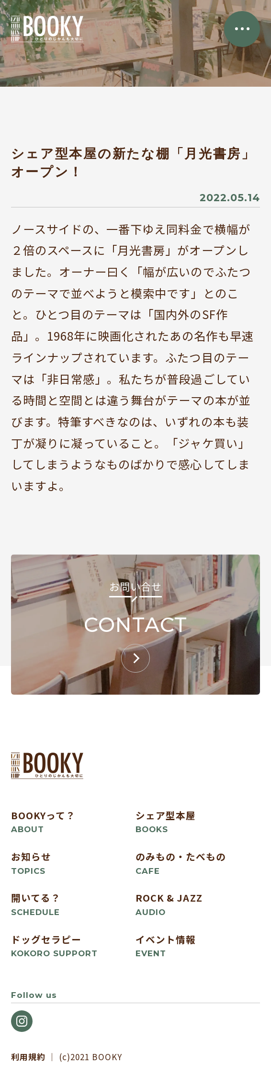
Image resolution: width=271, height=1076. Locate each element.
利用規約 (28, 1057)
